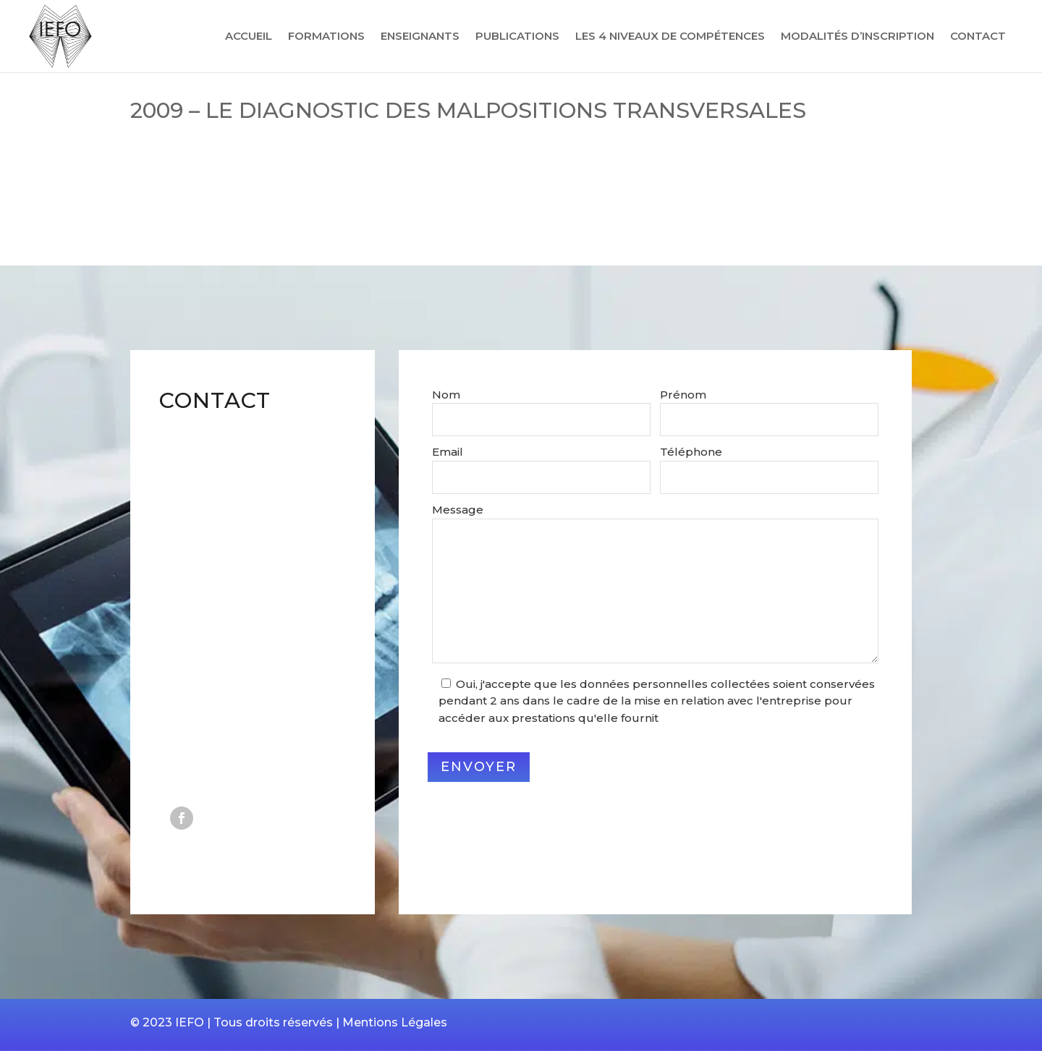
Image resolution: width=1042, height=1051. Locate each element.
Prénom (683, 394)
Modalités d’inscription (857, 37)
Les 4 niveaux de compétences (670, 37)
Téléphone (691, 452)
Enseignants (420, 37)
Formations (326, 37)
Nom (446, 394)
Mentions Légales (394, 1022)
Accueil (248, 37)
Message (457, 509)
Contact (978, 37)
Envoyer (479, 767)
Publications (517, 37)
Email (447, 452)
